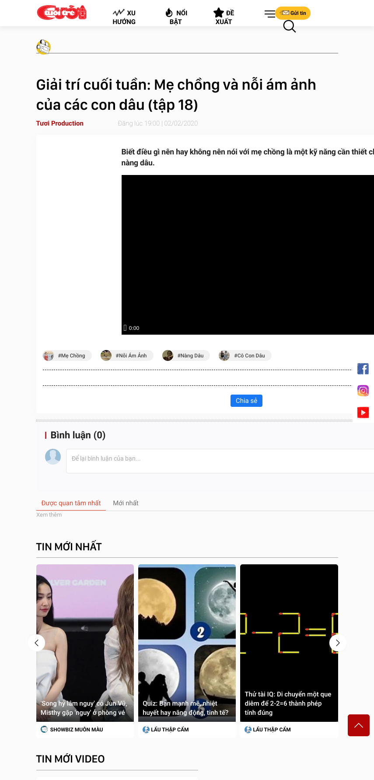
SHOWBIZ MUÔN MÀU (72, 732)
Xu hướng (124, 17)
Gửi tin (293, 12)
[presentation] (36, 646)
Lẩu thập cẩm (166, 733)
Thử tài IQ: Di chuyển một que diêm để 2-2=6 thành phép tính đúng (288, 707)
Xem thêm (49, 518)
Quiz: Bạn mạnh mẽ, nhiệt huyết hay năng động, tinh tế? (185, 711)
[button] (268, 14)
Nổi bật (175, 16)
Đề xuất (223, 16)
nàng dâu (192, 359)
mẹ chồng (73, 359)
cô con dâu (251, 359)
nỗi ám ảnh (133, 359)
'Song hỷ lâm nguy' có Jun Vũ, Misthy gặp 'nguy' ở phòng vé (84, 711)
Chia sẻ (246, 404)
